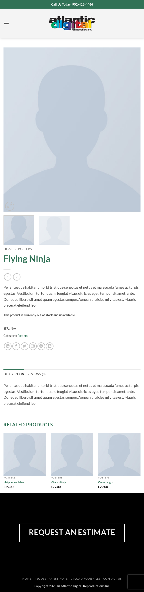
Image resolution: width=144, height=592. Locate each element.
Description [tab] (13, 374)
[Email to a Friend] (33, 346)
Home (8, 249)
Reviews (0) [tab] (36, 374)
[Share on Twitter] (24, 346)
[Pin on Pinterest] (41, 346)
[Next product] (7, 277)
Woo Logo (105, 482)
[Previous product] (16, 277)
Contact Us (112, 578)
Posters (25, 249)
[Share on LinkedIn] (50, 346)
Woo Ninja (58, 482)
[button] (6, 23)
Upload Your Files (85, 578)
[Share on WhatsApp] (8, 346)
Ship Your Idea (13, 482)
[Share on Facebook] (16, 346)
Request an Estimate (51, 578)
